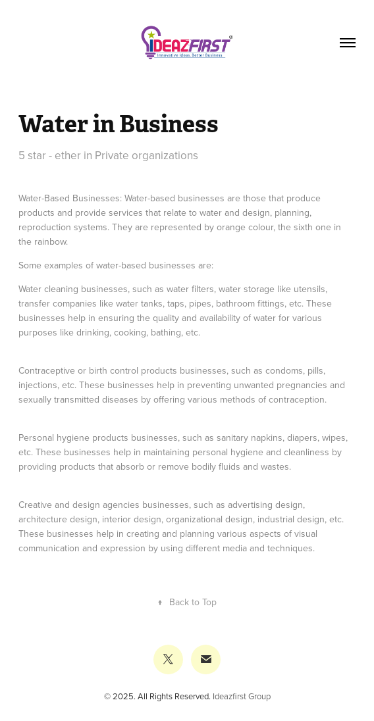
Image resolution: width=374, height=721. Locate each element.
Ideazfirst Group (242, 696)
